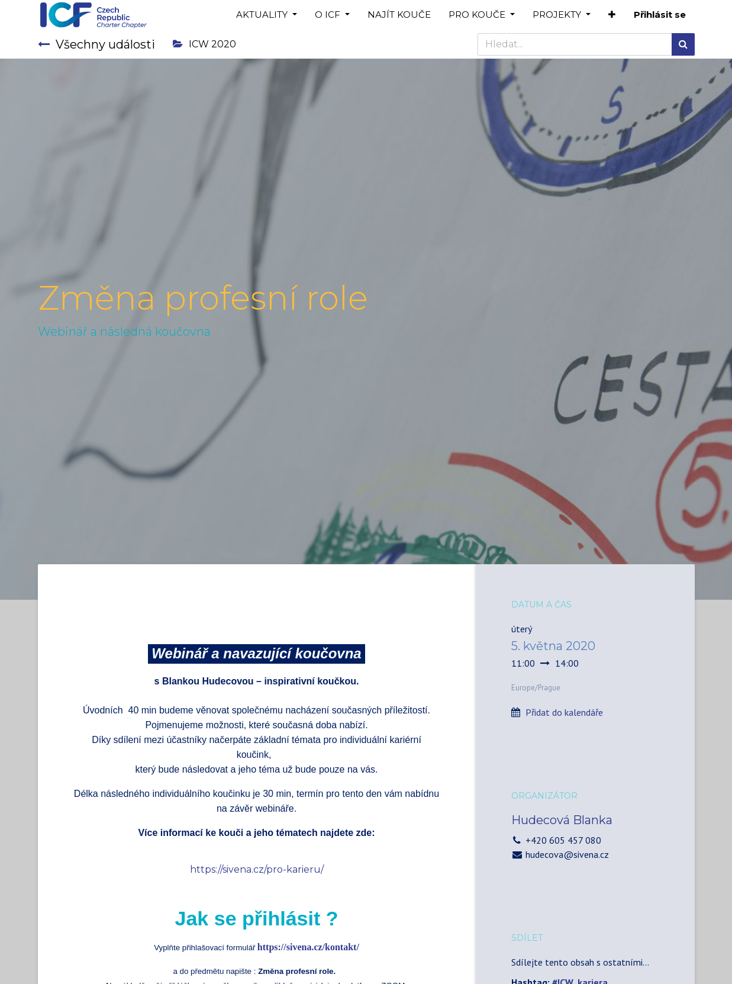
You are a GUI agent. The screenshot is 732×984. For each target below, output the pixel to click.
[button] (611, 15)
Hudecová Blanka (561, 820)
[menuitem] (399, 15)
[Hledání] (683, 44)
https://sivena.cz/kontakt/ (308, 947)
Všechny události (96, 44)
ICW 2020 (204, 44)
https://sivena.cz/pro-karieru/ (257, 869)
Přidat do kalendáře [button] (564, 712)
